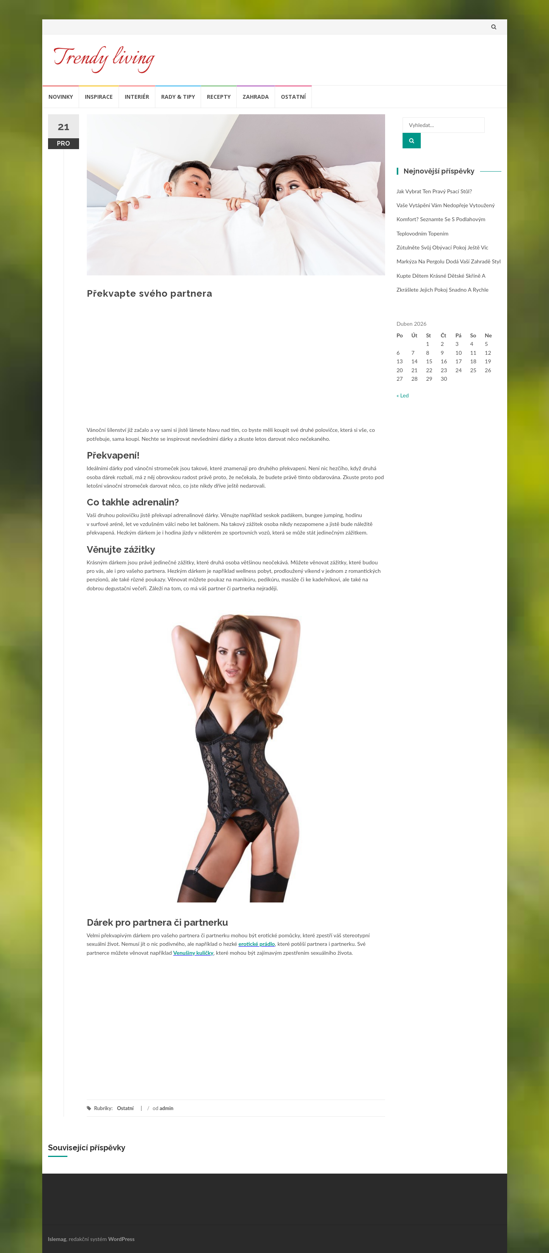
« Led (403, 395)
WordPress (121, 1239)
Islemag (57, 1239)
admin (167, 1108)
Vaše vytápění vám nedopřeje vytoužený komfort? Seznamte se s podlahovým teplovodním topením (446, 219)
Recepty (219, 96)
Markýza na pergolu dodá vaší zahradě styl (449, 261)
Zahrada (256, 96)
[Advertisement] (236, 367)
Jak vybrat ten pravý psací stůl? (434, 191)
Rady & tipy (178, 96)
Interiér (137, 96)
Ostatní (293, 96)
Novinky (60, 96)
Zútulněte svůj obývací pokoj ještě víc (443, 247)
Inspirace (99, 96)
